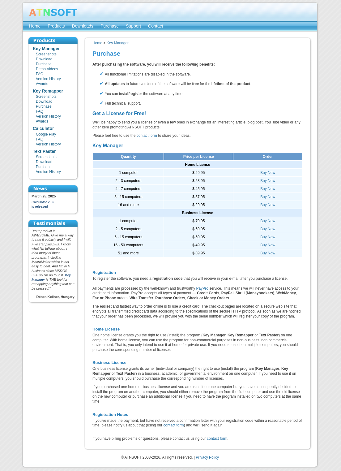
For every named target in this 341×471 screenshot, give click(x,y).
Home (97, 43)
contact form (147, 135)
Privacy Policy (207, 457)
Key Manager (118, 43)
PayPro (202, 288)
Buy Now (267, 173)
